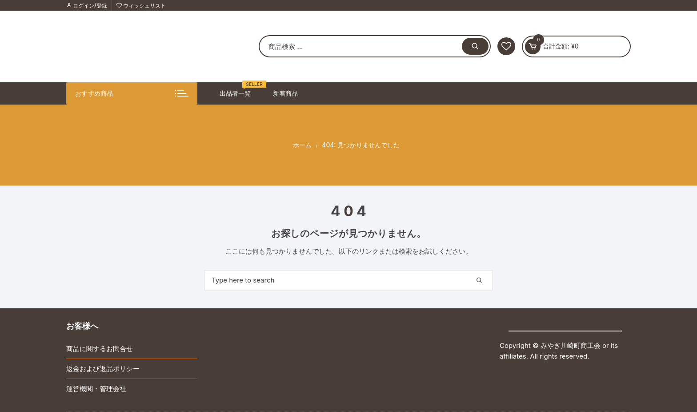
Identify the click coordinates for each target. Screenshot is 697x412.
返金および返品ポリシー (103, 368)
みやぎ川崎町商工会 (571, 345)
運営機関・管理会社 (96, 388)
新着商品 (285, 93)
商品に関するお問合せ (99, 348)
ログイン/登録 (86, 5)
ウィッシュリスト (141, 5)
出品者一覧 (238, 89)
